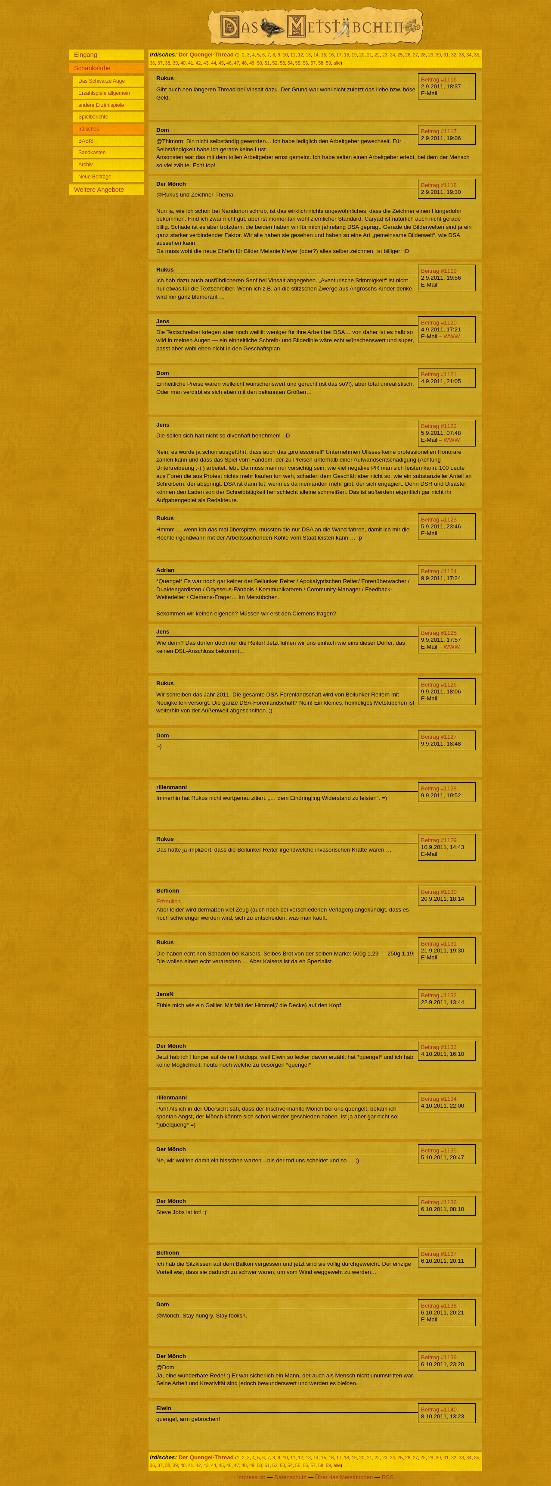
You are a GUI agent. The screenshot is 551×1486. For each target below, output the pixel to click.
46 (229, 63)
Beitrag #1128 (439, 788)
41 (190, 63)
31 (446, 54)
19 (354, 54)
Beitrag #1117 (439, 131)
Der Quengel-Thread (206, 54)
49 (251, 63)
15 (323, 54)
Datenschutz (290, 1477)
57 (313, 63)
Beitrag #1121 (439, 374)
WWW (452, 336)
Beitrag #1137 (439, 1254)
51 (267, 63)
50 (259, 63)
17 (338, 54)
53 (282, 63)
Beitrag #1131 (439, 943)
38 (167, 63)
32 (453, 54)
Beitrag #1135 (439, 1150)
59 (328, 63)
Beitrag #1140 (439, 1409)
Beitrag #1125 (439, 633)
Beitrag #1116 (439, 79)
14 (316, 54)
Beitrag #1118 (439, 185)
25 (400, 54)
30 (438, 54)
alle (337, 63)
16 (331, 54)
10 (285, 54)
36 (152, 63)
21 (369, 54)
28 (423, 54)
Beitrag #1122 (439, 426)
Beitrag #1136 (439, 1202)
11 (293, 54)
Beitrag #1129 (439, 840)
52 (275, 63)
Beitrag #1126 (439, 684)
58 (320, 63)
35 (476, 54)
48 (244, 63)
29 (430, 54)
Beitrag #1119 (439, 271)
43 (205, 63)
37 (160, 63)
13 (308, 54)
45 (221, 63)
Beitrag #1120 (439, 322)
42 (198, 63)
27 (415, 54)
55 (297, 63)
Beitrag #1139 (439, 1357)
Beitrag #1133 (439, 1047)
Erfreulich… (171, 901)
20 (362, 54)
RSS (387, 1477)
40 (183, 63)
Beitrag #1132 (439, 995)
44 (213, 63)
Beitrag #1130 (439, 892)
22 (377, 54)
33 (461, 54)
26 (407, 54)
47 (236, 63)
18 (346, 54)
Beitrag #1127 (439, 737)
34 (469, 54)
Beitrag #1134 (439, 1099)
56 (305, 63)
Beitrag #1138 (439, 1305)
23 (384, 54)
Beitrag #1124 (439, 571)
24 (392, 54)
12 (300, 54)
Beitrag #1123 (439, 519)
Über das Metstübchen (344, 1477)
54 (290, 63)
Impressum (251, 1477)
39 (175, 63)
